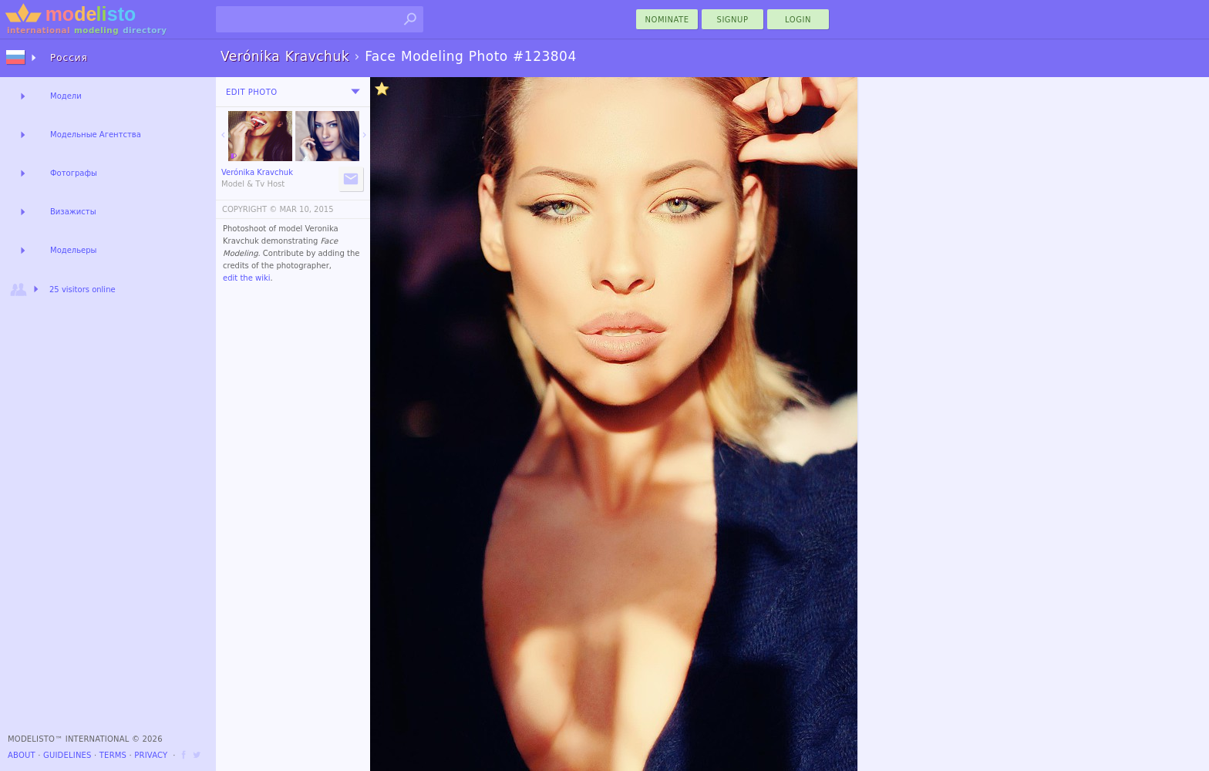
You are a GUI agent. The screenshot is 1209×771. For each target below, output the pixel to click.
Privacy (150, 755)
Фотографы (73, 173)
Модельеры (73, 250)
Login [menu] (798, 19)
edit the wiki (247, 278)
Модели (66, 96)
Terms (112, 755)
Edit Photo (252, 92)
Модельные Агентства (95, 134)
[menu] (355, 91)
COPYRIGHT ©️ (249, 209)
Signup (733, 19)
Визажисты (73, 211)
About (21, 755)
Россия (69, 57)
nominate (667, 19)
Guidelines (67, 755)
